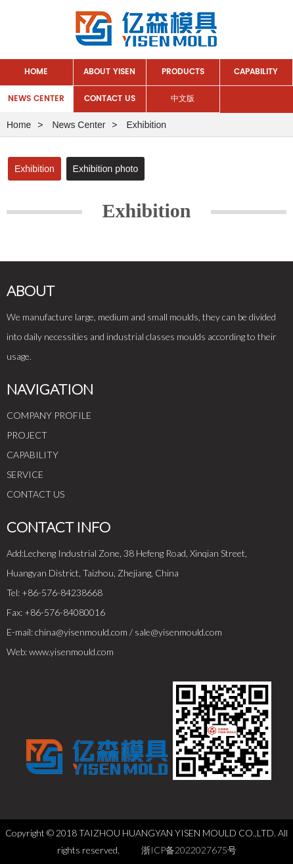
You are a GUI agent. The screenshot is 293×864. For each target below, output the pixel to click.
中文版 (182, 99)
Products (183, 72)
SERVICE (25, 474)
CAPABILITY (32, 454)
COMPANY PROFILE (49, 415)
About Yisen (109, 72)
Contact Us (109, 99)
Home (36, 72)
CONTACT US (35, 494)
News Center (36, 99)
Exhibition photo (106, 168)
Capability (256, 72)
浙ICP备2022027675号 (189, 849)
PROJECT (27, 435)
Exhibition (34, 168)
